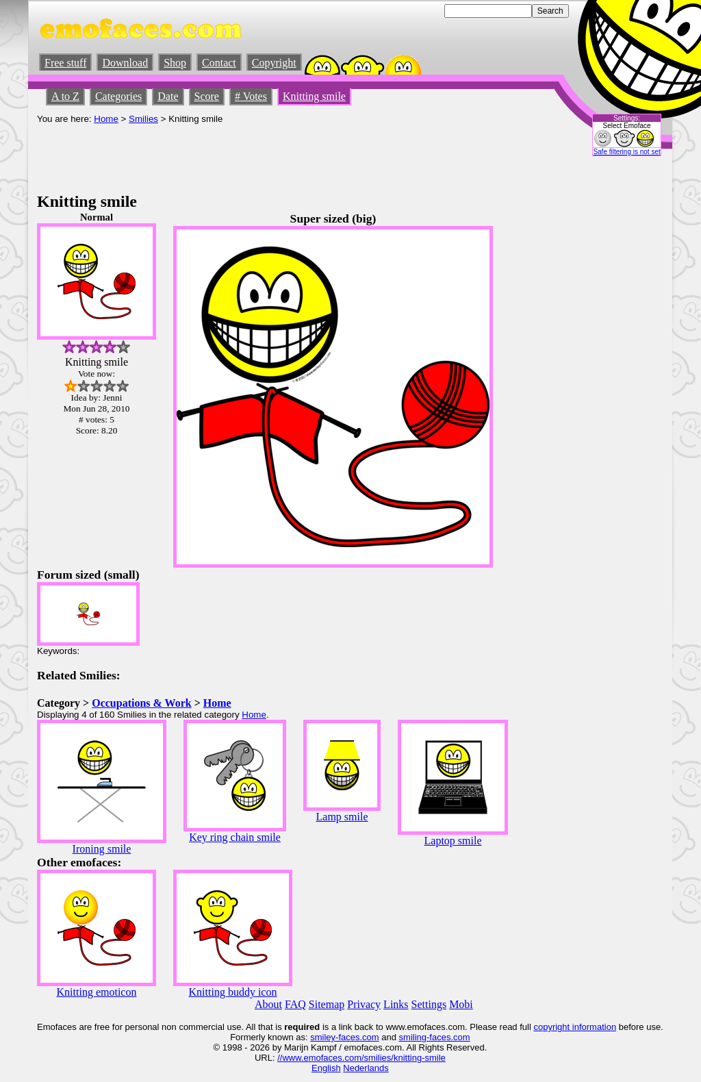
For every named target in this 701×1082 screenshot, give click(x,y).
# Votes (251, 96)
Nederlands (366, 1068)
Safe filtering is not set (626, 151)
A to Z (65, 96)
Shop (175, 62)
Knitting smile (314, 96)
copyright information (574, 1027)
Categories (118, 96)
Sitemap (326, 1004)
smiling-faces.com (434, 1037)
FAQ (295, 1004)
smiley (322, 1037)
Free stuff (65, 62)
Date (167, 96)
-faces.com (357, 1037)
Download (125, 62)
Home (106, 119)
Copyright (274, 62)
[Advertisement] (286, 155)
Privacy (364, 1004)
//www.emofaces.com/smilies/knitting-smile (361, 1058)
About (268, 1004)
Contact (219, 62)
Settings (429, 1004)
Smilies (143, 119)
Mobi (461, 1004)
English (326, 1068)
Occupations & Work (142, 703)
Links (395, 1004)
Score (206, 96)
